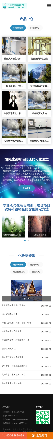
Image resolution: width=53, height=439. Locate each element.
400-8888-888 (13, 435)
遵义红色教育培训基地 (23, 429)
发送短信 (39, 435)
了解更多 (27, 188)
